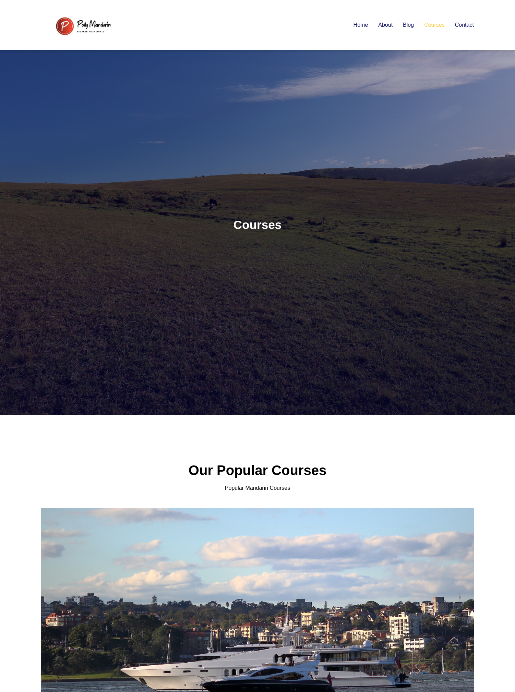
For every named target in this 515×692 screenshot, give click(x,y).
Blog (408, 25)
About (385, 25)
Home (361, 25)
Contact (464, 25)
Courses (434, 25)
